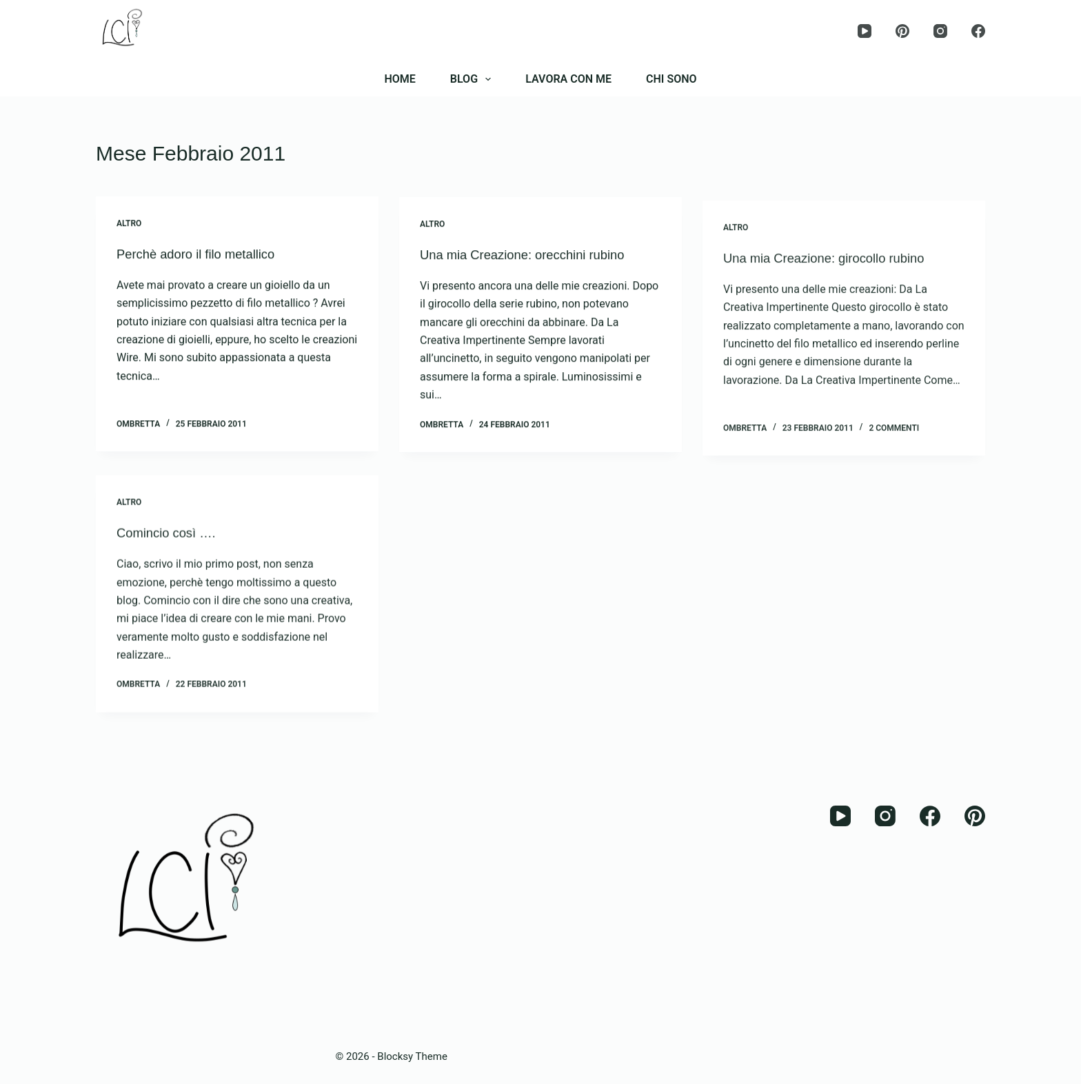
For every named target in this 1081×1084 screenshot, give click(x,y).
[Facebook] (978, 31)
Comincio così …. (171, 545)
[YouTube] (864, 31)
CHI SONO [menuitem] (671, 78)
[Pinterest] (902, 31)
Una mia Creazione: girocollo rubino (832, 274)
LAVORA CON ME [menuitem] (568, 78)
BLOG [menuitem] (473, 79)
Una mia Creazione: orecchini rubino (531, 257)
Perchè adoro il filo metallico (203, 254)
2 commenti (894, 444)
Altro (129, 224)
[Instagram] (940, 31)
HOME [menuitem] (399, 78)
